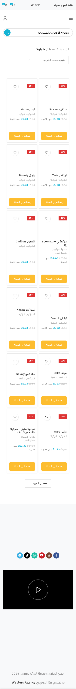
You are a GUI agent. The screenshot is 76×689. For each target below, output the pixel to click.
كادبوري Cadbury (25, 241)
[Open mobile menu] (71, 18)
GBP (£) (35, 5)
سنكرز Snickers (58, 109)
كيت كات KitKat (26, 310)
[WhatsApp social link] (34, 555)
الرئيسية (64, 49)
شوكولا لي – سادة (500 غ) (54, 243)
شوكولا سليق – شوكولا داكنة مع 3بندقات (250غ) (22, 432)
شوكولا (53, 114)
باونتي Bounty (27, 175)
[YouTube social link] (42, 555)
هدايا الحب (61, 253)
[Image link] (38, 530)
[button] (54, 136)
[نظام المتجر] (47, 60)
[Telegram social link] (20, 555)
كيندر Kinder (27, 109)
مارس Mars (60, 431)
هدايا (52, 49)
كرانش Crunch (58, 318)
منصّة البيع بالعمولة (63, 5)
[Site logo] (38, 18)
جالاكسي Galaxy (25, 374)
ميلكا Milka (60, 373)
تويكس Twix (59, 175)
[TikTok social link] (27, 555)
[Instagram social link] (49, 555)
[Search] (38, 32)
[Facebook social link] (56, 555)
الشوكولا (63, 114)
